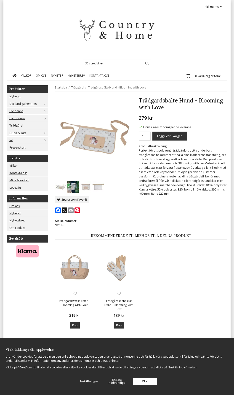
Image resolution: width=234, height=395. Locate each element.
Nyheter (57, 75)
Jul (28, 140)
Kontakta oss (99, 75)
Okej (145, 381)
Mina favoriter (19, 180)
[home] (14, 75)
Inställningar (89, 381)
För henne (28, 111)
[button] (75, 325)
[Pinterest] (77, 210)
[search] (146, 63)
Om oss (41, 75)
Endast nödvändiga (117, 381)
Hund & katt (28, 133)
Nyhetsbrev (76, 75)
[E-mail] (71, 210)
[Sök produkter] (112, 63)
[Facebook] (58, 210)
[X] (64, 210)
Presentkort (17, 147)
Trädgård (16, 125)
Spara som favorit (72, 199)
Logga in (15, 187)
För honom (28, 118)
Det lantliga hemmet (28, 104)
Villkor (26, 75)
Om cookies (17, 228)
